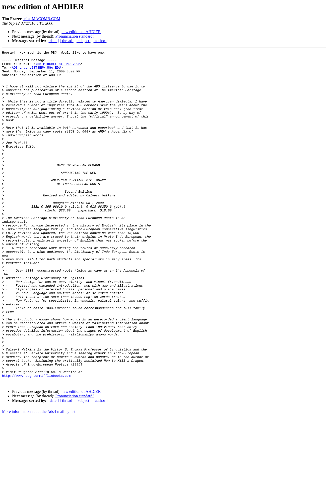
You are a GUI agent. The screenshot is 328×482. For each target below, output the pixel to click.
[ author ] (100, 41)
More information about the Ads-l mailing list (38, 477)
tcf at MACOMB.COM (41, 19)
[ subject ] (84, 41)
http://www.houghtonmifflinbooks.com (36, 441)
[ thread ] (67, 41)
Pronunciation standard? (74, 36)
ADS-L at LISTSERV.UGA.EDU (36, 71)
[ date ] (53, 41)
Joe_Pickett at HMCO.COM (57, 66)
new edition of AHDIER (81, 32)
